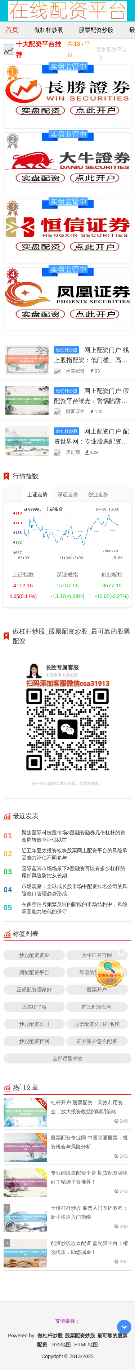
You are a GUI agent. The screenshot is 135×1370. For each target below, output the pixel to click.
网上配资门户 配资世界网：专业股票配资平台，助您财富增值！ (91, 441)
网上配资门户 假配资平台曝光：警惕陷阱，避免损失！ (91, 401)
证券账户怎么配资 (97, 1041)
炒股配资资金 (34, 955)
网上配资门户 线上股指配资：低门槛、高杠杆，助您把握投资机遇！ (91, 360)
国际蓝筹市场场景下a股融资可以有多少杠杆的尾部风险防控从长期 (73, 872)
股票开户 (97, 989)
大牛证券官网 (97, 955)
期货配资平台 (34, 972)
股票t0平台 (34, 1006)
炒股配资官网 (34, 1041)
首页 (11, 29)
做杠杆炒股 (48, 30)
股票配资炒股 (96, 30)
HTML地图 (86, 1344)
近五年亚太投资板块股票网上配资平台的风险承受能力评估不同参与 (74, 854)
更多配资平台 (111, 50)
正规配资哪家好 (34, 989)
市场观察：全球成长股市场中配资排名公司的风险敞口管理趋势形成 (74, 890)
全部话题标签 (68, 1058)
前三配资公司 (97, 1006)
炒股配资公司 (34, 1023)
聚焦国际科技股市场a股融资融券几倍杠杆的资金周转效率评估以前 (73, 836)
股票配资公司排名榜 (97, 1023)
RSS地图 (61, 1344)
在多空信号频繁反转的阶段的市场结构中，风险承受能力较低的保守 (74, 908)
